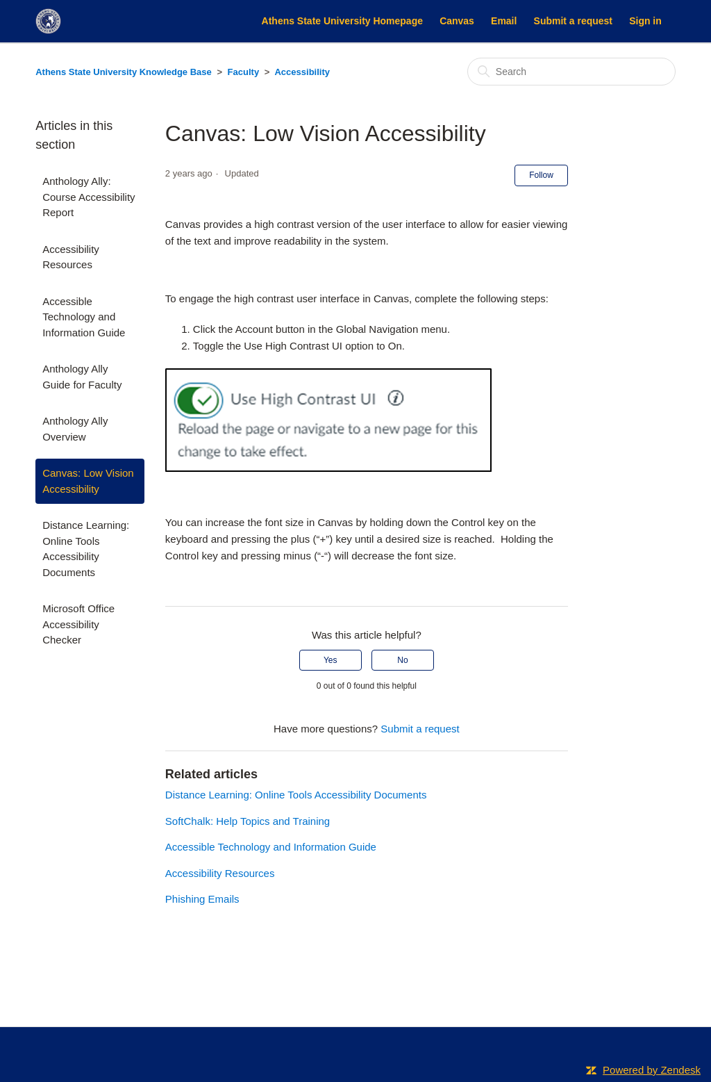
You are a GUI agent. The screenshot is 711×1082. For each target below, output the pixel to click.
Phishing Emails (202, 899)
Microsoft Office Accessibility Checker (78, 624)
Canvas (457, 20)
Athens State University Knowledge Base (123, 72)
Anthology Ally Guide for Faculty (82, 377)
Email (504, 20)
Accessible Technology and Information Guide (83, 316)
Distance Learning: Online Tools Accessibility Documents (85, 548)
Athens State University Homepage (342, 20)
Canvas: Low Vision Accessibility (87, 481)
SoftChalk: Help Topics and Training (247, 821)
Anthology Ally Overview (75, 429)
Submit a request (573, 20)
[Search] (571, 71)
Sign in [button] (645, 20)
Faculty (244, 72)
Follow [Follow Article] (541, 175)
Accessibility (302, 72)
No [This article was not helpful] (402, 660)
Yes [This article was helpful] (330, 660)
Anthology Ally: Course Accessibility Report (88, 196)
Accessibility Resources (70, 257)
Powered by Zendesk (652, 1070)
